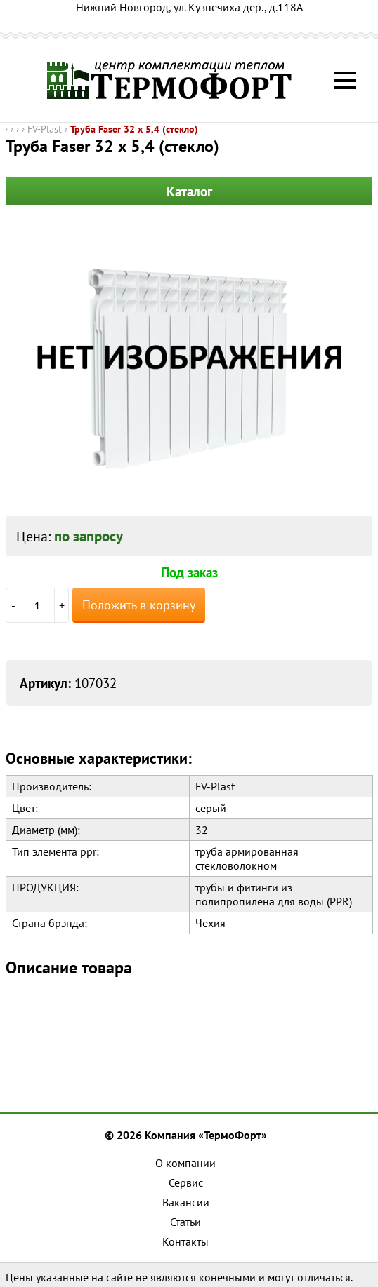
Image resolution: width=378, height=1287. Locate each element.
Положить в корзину (138, 605)
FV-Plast (44, 129)
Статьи (185, 1222)
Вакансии (185, 1202)
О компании (185, 1163)
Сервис (186, 1182)
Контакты (185, 1241)
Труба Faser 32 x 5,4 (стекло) (134, 129)
